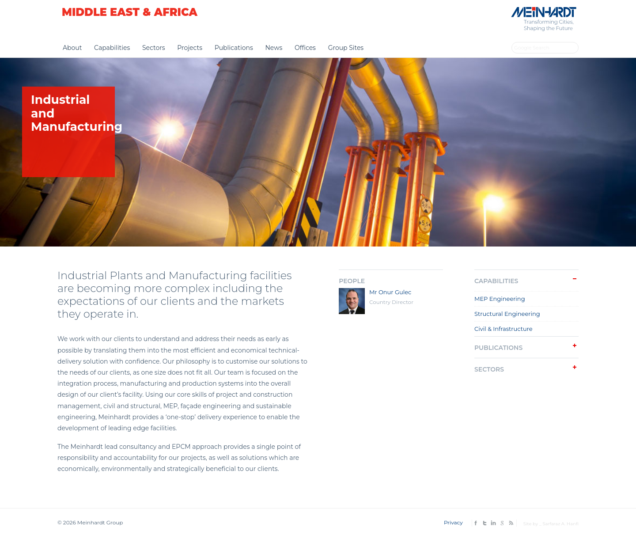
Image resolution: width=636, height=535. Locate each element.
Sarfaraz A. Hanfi (560, 524)
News (273, 48)
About (72, 48)
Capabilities (112, 48)
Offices (305, 48)
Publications (234, 48)
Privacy (453, 522)
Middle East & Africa (129, 12)
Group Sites (346, 48)
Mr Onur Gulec (390, 292)
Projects (189, 48)
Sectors (153, 48)
